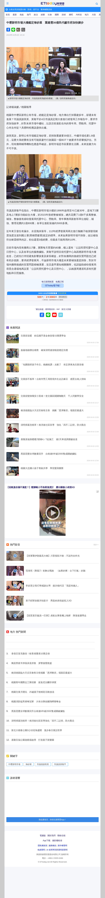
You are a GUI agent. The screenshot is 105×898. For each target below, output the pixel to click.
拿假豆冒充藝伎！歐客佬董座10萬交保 (30, 653)
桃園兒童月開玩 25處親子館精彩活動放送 (32, 692)
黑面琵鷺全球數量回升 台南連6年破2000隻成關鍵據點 (48, 454)
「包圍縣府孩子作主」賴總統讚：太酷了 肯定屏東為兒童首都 (52, 364)
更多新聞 (61, 293)
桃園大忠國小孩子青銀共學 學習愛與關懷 (42, 468)
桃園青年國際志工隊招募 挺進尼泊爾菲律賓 (33, 682)
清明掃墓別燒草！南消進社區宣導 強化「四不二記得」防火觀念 (53, 425)
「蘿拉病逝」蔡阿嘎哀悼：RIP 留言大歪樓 (52, 309)
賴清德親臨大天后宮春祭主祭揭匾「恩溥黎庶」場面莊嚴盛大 (41, 673)
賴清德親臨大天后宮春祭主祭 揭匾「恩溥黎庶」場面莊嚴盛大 (52, 410)
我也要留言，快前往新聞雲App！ (52, 820)
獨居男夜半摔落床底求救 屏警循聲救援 (31, 663)
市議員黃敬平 (60, 764)
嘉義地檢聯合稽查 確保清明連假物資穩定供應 (44, 350)
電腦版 (43, 835)
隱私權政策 (42, 845)
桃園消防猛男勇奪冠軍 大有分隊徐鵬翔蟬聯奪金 (36, 701)
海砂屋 (29, 764)
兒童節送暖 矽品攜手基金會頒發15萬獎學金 (43, 335)
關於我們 (52, 835)
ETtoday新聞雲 (52, 4)
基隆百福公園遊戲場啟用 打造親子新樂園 (32, 740)
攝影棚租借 (57, 840)
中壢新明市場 (14, 764)
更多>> (96, 545)
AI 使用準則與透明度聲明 (56, 850)
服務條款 (52, 845)
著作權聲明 (62, 845)
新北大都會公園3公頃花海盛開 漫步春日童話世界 (36, 730)
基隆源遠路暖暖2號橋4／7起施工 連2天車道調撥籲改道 (49, 439)
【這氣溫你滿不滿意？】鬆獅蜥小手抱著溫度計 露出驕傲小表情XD (40, 487)
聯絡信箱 (61, 835)
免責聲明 (41, 850)
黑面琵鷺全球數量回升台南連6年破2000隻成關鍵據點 (38, 711)
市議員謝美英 (43, 764)
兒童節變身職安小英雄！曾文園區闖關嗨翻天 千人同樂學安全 (52, 396)
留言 (60, 315)
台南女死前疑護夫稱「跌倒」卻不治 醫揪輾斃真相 (30, 9)
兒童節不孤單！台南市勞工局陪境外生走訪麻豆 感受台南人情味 (53, 379)
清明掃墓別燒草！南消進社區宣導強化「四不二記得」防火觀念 (42, 720)
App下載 (46, 840)
